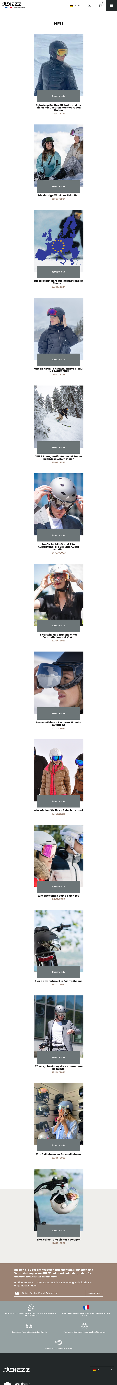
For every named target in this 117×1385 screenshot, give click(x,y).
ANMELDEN (93, 1293)
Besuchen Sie (58, 96)
